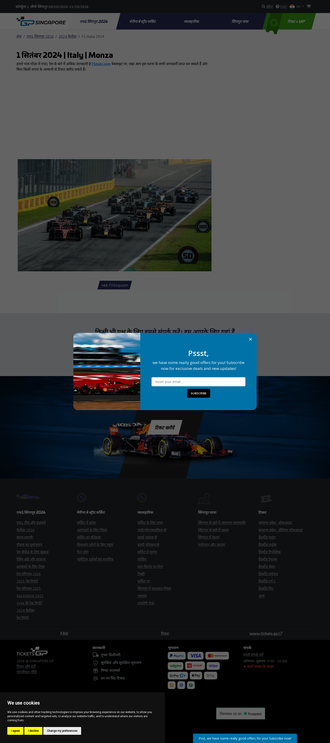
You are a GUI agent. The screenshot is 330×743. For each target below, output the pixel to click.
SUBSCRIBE (198, 393)
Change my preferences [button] (62, 730)
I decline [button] (33, 730)
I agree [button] (15, 730)
